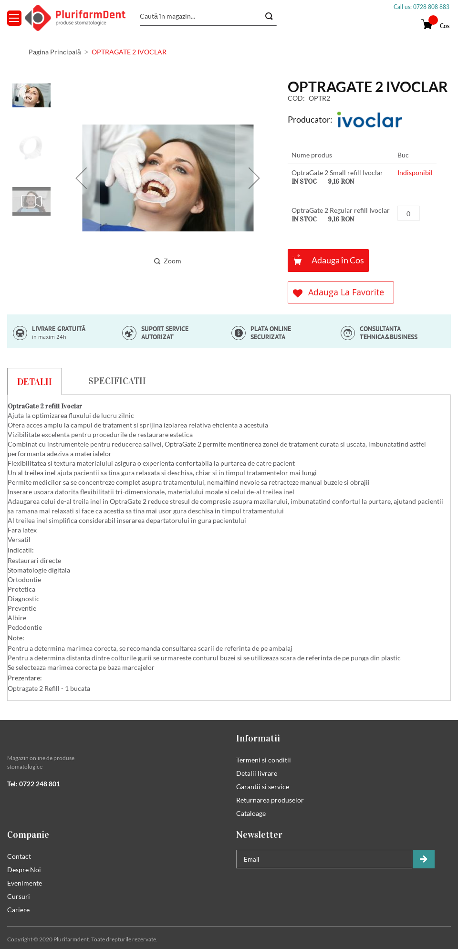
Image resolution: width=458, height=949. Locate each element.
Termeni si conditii (263, 760)
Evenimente (24, 883)
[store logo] (75, 18)
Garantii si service (262, 786)
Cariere (18, 910)
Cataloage (251, 813)
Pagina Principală (55, 52)
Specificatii (117, 380)
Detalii (34, 381)
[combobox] (208, 16)
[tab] (34, 381)
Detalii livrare (256, 773)
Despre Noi (24, 870)
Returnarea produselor (270, 800)
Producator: (310, 119)
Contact (19, 856)
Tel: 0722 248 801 (33, 784)
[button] (81, 177)
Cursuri (18, 896)
